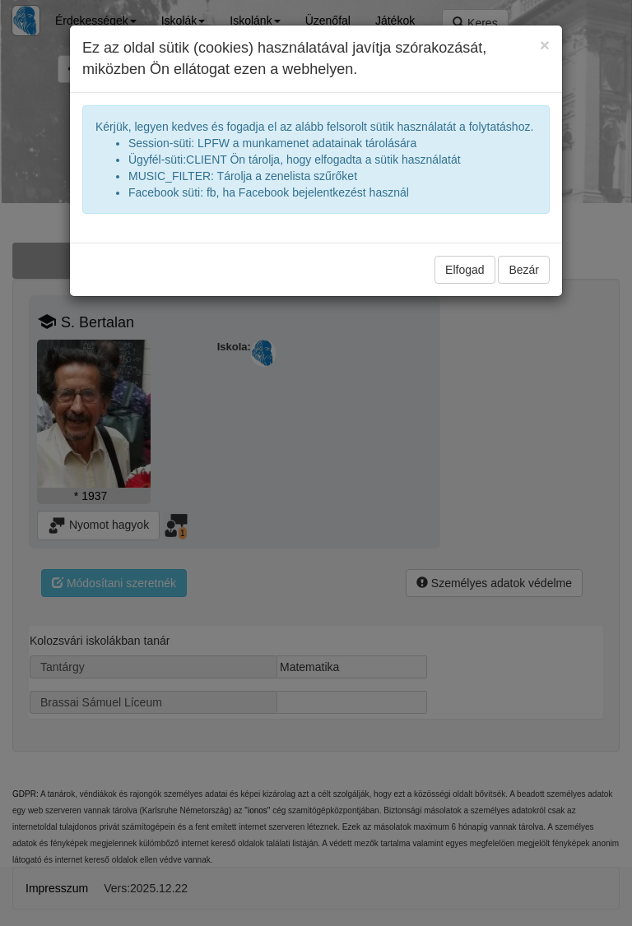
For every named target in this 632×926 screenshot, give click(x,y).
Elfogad (464, 269)
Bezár (524, 269)
